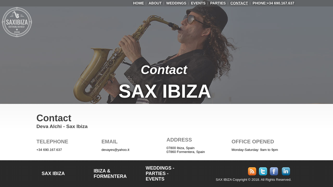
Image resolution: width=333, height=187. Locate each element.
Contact (239, 3)
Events (198, 3)
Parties (218, 3)
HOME (138, 3)
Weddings (176, 3)
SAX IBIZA (165, 91)
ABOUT (155, 3)
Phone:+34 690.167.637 (273, 3)
